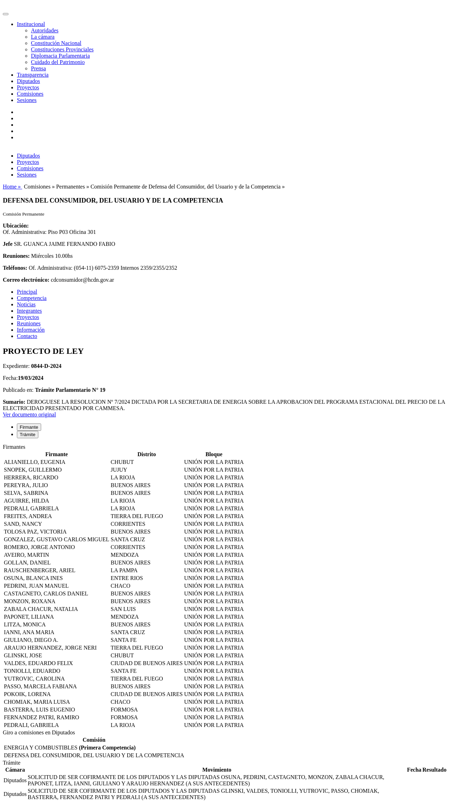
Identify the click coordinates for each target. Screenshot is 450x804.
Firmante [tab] (29, 427)
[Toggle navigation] (5, 14)
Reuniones (29, 323)
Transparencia (33, 75)
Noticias (26, 304)
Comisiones (30, 94)
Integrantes (29, 311)
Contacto (27, 336)
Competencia (31, 298)
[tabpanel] (225, 586)
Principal (27, 292)
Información (31, 330)
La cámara (42, 37)
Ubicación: (16, 226)
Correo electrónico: (26, 280)
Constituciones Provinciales (62, 49)
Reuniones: (16, 256)
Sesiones (27, 100)
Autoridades (44, 30)
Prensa (38, 68)
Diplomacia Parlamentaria (60, 56)
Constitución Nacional (56, 43)
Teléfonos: (15, 268)
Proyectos (28, 87)
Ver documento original (29, 414)
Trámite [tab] (28, 434)
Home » (12, 187)
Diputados (28, 81)
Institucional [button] (31, 24)
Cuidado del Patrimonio (58, 62)
